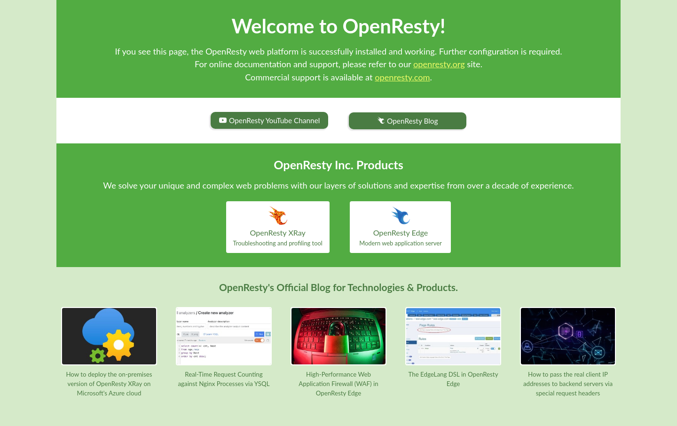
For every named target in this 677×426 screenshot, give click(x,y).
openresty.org (439, 64)
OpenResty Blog (407, 121)
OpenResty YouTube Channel (269, 120)
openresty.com (402, 77)
